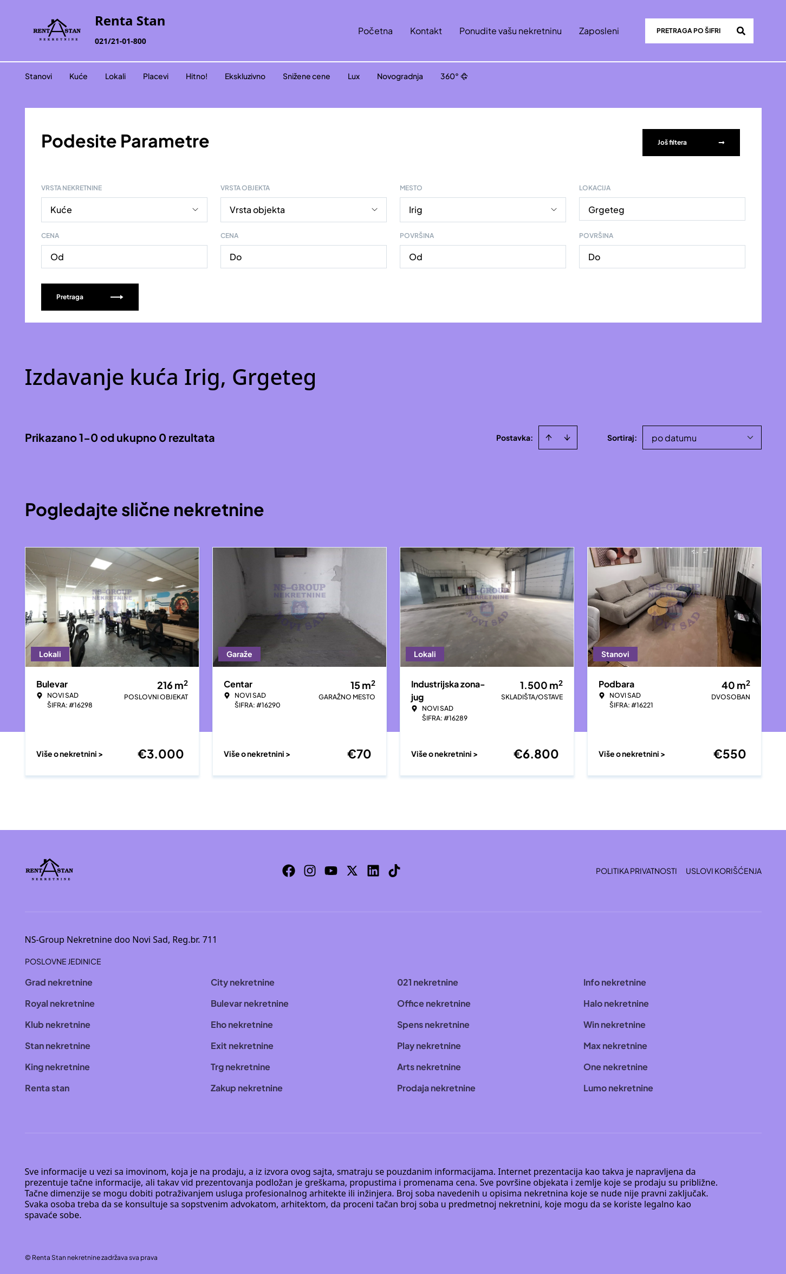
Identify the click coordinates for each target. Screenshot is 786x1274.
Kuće (78, 76)
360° (454, 76)
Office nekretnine (434, 998)
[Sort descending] (567, 432)
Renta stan (47, 1083)
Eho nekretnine (242, 1019)
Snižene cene (306, 76)
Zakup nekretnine (247, 1083)
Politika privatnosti (636, 866)
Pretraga (90, 292)
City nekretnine (243, 977)
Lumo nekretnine (618, 1083)
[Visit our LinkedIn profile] (373, 865)
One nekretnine (615, 1061)
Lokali (115, 76)
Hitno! (196, 76)
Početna (375, 30)
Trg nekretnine (240, 1061)
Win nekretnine (614, 1019)
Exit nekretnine (242, 1040)
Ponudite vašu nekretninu (510, 30)
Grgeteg (606, 204)
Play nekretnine (429, 1040)
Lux (354, 76)
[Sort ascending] (549, 432)
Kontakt (426, 30)
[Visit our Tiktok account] (394, 865)
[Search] (741, 30)
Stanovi (38, 76)
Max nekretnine (615, 1040)
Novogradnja (400, 76)
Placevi (155, 76)
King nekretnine (57, 1061)
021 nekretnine (427, 977)
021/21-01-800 (120, 41)
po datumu (674, 433)
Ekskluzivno (245, 76)
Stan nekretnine (57, 1040)
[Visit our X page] (352, 865)
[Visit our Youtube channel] (330, 865)
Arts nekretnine (429, 1061)
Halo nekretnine (616, 998)
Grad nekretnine (59, 977)
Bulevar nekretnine (250, 998)
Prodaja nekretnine (436, 1083)
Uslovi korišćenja (724, 866)
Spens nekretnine (433, 1019)
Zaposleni (599, 30)
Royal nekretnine (60, 998)
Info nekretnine (614, 977)
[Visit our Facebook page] (288, 865)
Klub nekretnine (57, 1019)
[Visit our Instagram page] (309, 865)
